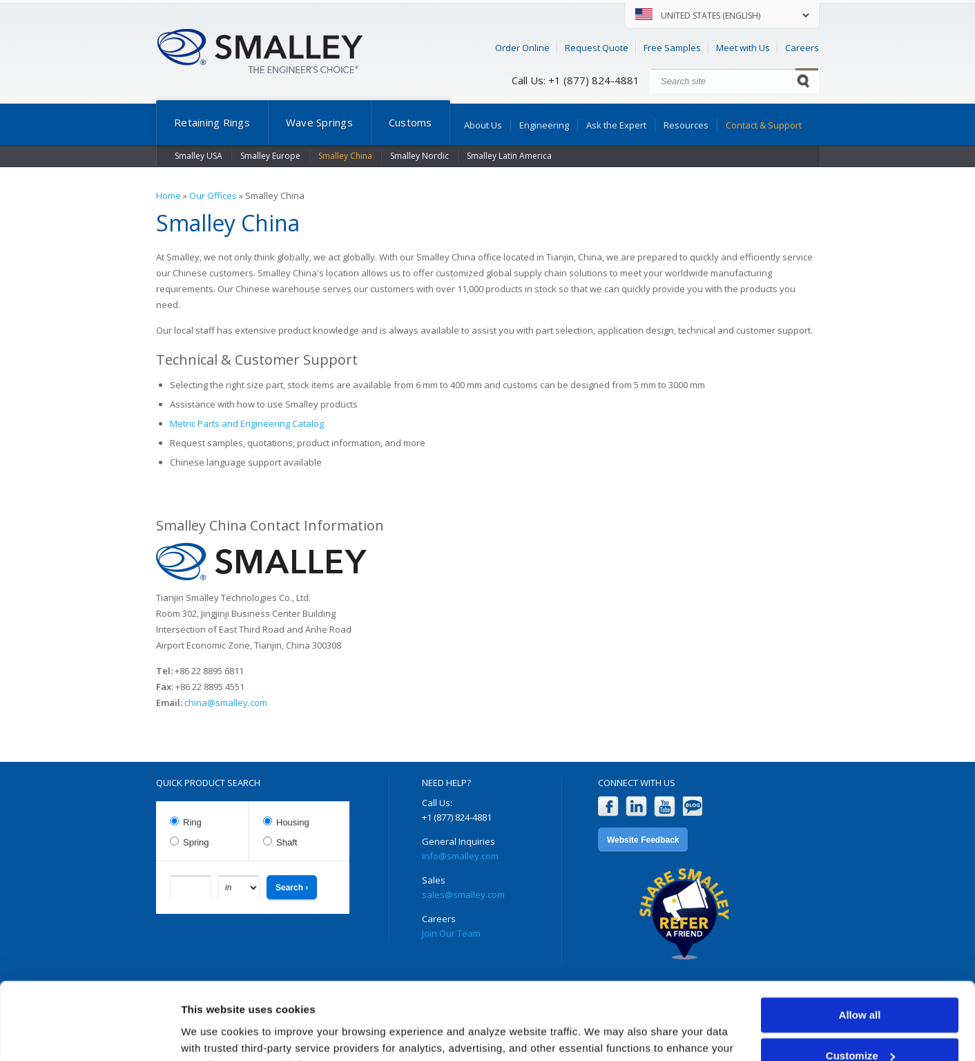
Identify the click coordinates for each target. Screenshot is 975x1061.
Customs (410, 122)
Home (168, 195)
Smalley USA (198, 156)
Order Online (522, 47)
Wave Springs (319, 122)
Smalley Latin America (509, 156)
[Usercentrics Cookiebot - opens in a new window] (89, 1034)
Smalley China (345, 156)
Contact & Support (764, 125)
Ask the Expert (616, 125)
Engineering (544, 125)
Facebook (608, 806)
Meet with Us (743, 47)
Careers (802, 47)
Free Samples (672, 47)
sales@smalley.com (463, 894)
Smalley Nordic (419, 156)
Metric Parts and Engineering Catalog (247, 423)
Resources (686, 125)
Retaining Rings (212, 122)
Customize (860, 987)
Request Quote (596, 47)
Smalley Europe (270, 156)
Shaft (286, 842)
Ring (192, 822)
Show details (213, 1034)
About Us (483, 125)
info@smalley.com (460, 856)
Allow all (860, 947)
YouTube (664, 806)
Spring (196, 842)
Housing (292, 822)
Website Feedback (643, 840)
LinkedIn (636, 806)
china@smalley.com (225, 702)
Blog (693, 806)
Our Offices (213, 195)
